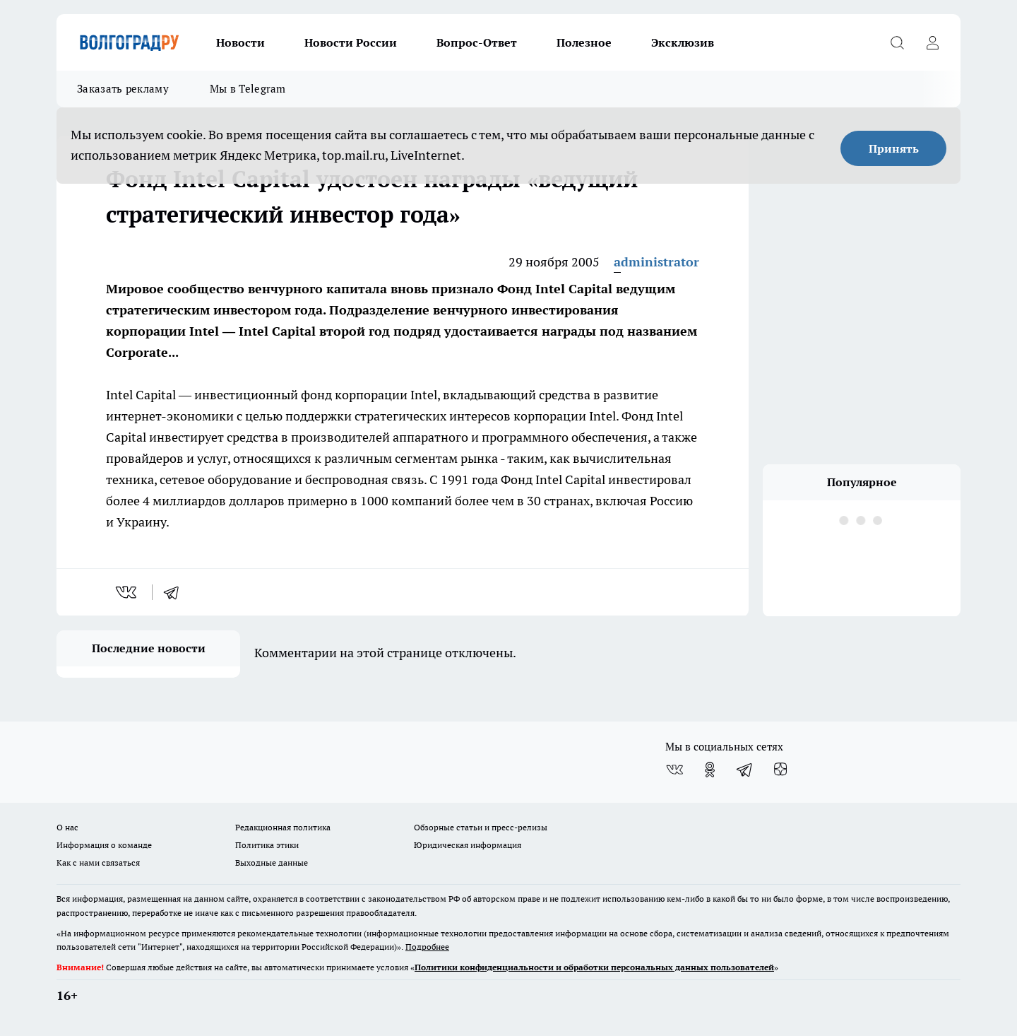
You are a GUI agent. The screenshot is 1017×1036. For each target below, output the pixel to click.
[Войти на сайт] (932, 42)
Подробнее (427, 946)
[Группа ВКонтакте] (674, 769)
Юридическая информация (467, 845)
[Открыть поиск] (897, 42)
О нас (67, 827)
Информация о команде (104, 845)
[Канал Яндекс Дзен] (780, 769)
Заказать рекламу (123, 88)
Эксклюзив (682, 42)
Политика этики (267, 845)
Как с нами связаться (98, 862)
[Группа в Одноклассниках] (709, 769)
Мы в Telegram (248, 88)
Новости (240, 42)
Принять (894, 148)
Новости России (350, 42)
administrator (656, 262)
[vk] (127, 592)
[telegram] (176, 592)
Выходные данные (271, 862)
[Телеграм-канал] (745, 769)
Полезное (584, 42)
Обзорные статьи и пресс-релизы (480, 827)
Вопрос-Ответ (476, 42)
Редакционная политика (283, 827)
